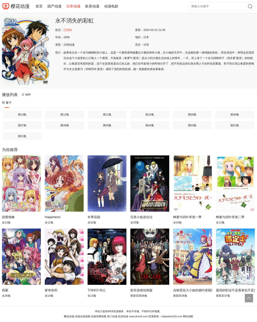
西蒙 (5, 290)
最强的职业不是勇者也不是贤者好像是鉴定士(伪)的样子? (235, 290)
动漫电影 (111, 6)
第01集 (22, 136)
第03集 (192, 125)
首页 (39, 6)
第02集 (234, 125)
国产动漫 (54, 6)
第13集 (22, 114)
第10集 (149, 114)
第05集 (107, 125)
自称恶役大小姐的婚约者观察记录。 (192, 290)
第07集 (22, 125)
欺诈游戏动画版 (141, 290)
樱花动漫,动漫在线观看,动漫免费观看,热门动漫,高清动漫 (96, 316)
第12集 (64, 114)
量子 (7, 102)
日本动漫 (73, 6)
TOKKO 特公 (97, 290)
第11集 (107, 114)
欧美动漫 (92, 6)
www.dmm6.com (138, 316)
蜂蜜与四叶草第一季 (187, 217)
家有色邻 (51, 290)
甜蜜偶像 (8, 217)
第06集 (64, 125)
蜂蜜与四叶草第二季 (230, 217)
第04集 (149, 125)
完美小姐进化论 (141, 217)
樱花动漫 (20, 6)
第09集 (192, 114)
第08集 (234, 114)
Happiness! (53, 217)
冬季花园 (94, 217)
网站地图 (188, 316)
